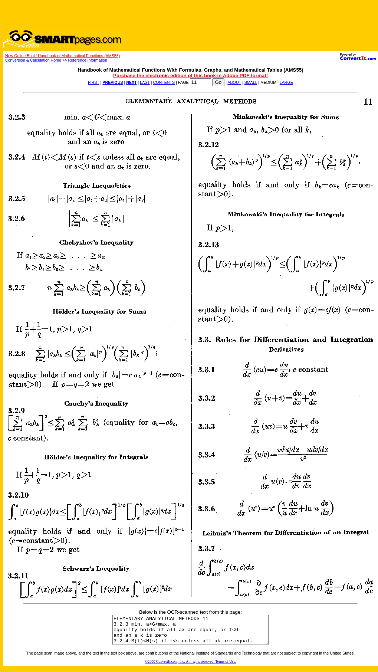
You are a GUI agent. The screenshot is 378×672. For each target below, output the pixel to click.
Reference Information (87, 60)
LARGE (286, 82)
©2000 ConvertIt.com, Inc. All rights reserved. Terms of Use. (190, 667)
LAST (144, 82)
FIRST (93, 82)
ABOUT (234, 82)
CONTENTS (164, 82)
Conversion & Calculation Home (33, 60)
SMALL (250, 82)
